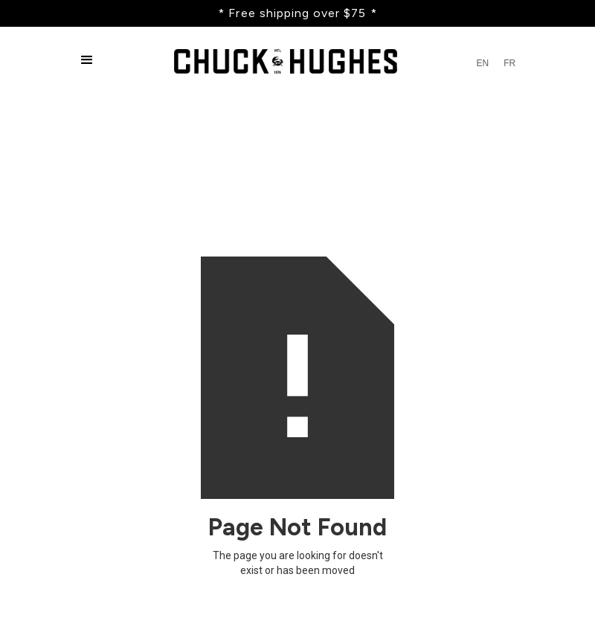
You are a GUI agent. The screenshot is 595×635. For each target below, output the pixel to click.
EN (482, 63)
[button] (87, 63)
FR (509, 63)
